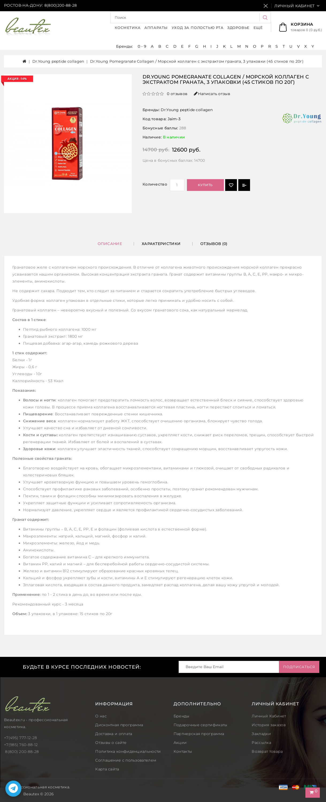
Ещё (258, 27)
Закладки (261, 733)
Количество (155, 184)
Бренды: (125, 46)
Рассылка (261, 742)
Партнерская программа (199, 733)
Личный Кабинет (269, 716)
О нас (101, 716)
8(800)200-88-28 (60, 5)
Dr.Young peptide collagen (58, 61)
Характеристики (161, 243)
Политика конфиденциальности (128, 751)
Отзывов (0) (213, 243)
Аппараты (156, 27)
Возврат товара (267, 751)
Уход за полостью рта (198, 27)
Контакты (183, 751)
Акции (180, 742)
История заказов (269, 724)
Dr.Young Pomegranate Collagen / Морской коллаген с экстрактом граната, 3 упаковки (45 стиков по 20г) (197, 61)
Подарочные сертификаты (201, 724)
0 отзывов (177, 93)
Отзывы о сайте (110, 742)
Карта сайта (107, 769)
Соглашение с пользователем (125, 760)
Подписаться (298, 667)
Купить (205, 185)
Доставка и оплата (113, 733)
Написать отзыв (212, 93)
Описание (110, 243)
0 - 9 (142, 46)
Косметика (127, 27)
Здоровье (238, 27)
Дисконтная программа (119, 724)
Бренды (182, 716)
